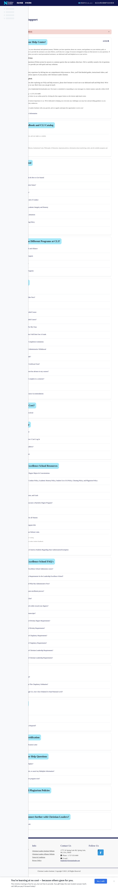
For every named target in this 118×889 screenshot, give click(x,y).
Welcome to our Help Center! (57, 42)
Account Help (49, 431)
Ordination (48, 678)
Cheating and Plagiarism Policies (59, 799)
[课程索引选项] (25, 9)
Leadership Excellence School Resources (63, 473)
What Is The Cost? (52, 412)
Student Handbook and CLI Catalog (61, 132)
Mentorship (48, 712)
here (45, 546)
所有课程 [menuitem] (28, 3)
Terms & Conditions (61, 872)
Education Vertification (54, 746)
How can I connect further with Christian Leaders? (69, 825)
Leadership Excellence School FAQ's (61, 570)
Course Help (48, 289)
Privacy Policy (59, 875)
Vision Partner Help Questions (58, 765)
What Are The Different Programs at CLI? (64, 248)
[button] (85, 3)
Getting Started (50, 170)
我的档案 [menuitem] (20, 3)
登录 (112, 3)
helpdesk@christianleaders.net (85, 871)
